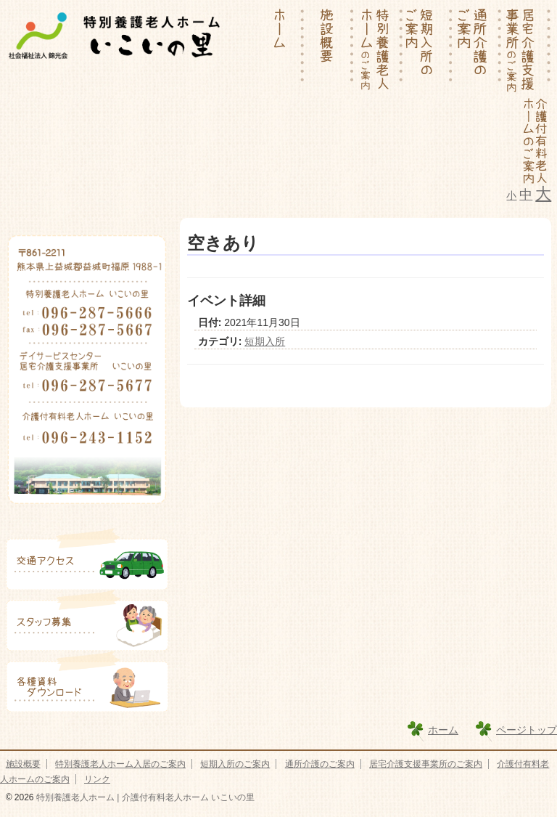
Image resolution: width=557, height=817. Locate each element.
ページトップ (526, 730)
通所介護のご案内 (320, 764)
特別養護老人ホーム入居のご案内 (120, 764)
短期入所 (264, 341)
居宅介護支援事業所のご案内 (425, 764)
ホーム (443, 730)
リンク (97, 779)
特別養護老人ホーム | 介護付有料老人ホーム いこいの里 (144, 797)
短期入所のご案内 (235, 764)
